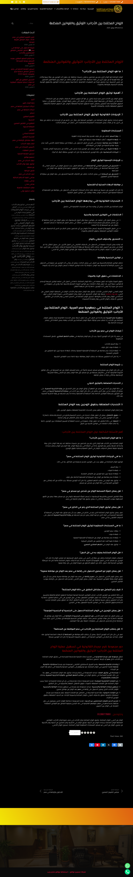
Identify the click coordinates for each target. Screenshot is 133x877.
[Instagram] (16, 2)
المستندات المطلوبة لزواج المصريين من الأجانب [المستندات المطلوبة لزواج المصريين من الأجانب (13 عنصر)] (24, 236)
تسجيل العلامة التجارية (26, 153)
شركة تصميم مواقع (78, 872)
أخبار (32, 99)
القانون (31, 130)
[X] (20, 2)
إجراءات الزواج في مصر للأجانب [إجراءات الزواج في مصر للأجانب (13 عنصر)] (21, 215)
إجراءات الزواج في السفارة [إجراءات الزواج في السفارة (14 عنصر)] (24, 213)
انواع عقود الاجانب (27, 143)
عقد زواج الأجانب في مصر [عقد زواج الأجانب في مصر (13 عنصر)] (23, 270)
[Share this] (114, 745)
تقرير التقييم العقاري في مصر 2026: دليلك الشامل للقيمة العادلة (23, 40)
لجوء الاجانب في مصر (26, 174)
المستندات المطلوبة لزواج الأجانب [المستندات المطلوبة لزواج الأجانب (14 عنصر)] (22, 233)
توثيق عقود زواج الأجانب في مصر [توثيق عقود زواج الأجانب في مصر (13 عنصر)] (27, 251)
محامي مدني (29, 184)
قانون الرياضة (29, 170)
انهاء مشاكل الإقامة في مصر (23, 140)
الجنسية (31, 120)
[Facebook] (24, 2)
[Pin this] (97, 745)
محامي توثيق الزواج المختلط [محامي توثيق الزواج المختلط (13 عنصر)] (21, 272)
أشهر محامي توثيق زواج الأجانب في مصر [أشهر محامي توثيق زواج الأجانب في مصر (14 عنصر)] (23, 206)
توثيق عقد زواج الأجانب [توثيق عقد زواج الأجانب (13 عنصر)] (17, 249)
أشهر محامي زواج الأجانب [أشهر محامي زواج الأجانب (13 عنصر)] (22, 207)
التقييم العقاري (28, 116)
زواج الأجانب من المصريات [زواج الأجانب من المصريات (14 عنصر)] (24, 260)
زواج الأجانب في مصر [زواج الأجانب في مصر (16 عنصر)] (23, 258)
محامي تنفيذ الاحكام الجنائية (23, 177)
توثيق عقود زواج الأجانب (25, 164)
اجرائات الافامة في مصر (25, 110)
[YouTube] (12, 2)
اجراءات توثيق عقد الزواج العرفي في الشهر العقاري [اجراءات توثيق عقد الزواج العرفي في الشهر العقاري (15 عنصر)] (24, 223)
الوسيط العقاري (28, 137)
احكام (32, 113)
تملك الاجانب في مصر (26, 160)
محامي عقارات (29, 181)
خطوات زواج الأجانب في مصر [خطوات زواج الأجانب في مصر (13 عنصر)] (28, 254)
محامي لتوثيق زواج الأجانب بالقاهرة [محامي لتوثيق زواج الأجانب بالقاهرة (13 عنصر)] (21, 280)
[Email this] (120, 745)
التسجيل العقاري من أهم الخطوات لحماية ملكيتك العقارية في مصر (22, 82)
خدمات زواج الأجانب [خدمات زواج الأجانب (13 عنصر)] (15, 251)
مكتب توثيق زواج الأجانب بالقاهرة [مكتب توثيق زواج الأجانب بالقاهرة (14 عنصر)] (22, 287)
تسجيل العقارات (28, 150)
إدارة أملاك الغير (28, 103)
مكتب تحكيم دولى (27, 191)
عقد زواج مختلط (112, 294)
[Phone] (127, 872)
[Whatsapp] (127, 865)
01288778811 (104, 714)
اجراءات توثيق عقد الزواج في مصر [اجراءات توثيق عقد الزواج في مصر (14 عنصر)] (22, 227)
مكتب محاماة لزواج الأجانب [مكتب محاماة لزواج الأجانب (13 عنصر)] (28, 290)
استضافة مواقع (61, 872)
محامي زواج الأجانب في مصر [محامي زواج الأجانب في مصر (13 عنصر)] (24, 278)
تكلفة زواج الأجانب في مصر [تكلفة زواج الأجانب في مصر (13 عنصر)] (22, 241)
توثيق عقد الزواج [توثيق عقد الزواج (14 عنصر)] (28, 248)
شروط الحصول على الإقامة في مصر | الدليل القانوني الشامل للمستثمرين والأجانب (22, 50)
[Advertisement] (81, 46)
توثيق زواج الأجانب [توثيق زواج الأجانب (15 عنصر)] (20, 246)
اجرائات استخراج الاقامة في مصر (22, 106)
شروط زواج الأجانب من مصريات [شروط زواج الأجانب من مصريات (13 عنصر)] (27, 267)
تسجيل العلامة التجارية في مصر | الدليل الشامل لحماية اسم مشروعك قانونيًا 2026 (22, 72)
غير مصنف (30, 167)
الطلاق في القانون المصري (24, 123)
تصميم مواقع (29, 157)
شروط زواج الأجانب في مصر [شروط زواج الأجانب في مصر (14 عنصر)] (20, 264)
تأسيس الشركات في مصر (24, 147)
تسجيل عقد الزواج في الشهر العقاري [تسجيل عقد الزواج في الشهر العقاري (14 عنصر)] (24, 239)
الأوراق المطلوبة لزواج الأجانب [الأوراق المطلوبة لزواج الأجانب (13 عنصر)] (19, 231)
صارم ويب (51, 872)
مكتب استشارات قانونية (25, 187)
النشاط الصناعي (28, 133)
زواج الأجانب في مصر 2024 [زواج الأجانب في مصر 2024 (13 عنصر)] (23, 260)
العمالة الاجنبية (28, 126)
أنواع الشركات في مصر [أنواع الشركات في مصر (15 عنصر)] (22, 211)
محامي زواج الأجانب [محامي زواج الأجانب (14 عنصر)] (27, 275)
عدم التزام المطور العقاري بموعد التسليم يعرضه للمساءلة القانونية (22, 61)
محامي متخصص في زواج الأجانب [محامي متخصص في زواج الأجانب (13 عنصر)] (22, 285)
